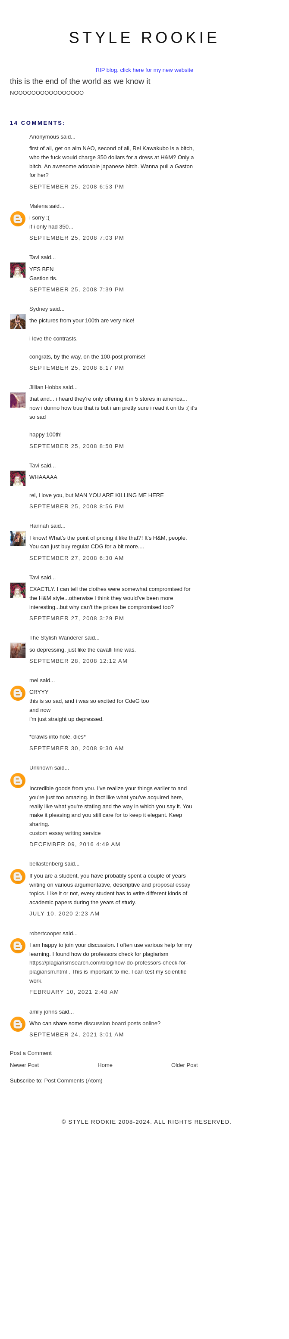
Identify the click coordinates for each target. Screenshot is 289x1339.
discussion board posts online (120, 1023)
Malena (38, 206)
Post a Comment (31, 1053)
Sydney (38, 309)
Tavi (34, 257)
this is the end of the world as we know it (80, 81)
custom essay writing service (65, 833)
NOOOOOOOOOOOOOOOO (47, 93)
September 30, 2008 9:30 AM (76, 748)
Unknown (41, 767)
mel (33, 680)
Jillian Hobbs (45, 387)
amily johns (43, 1011)
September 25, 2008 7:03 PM (76, 238)
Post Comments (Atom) (73, 1080)
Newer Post (24, 1065)
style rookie (144, 37)
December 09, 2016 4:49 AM (75, 844)
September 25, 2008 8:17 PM (76, 368)
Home (105, 1065)
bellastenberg (46, 863)
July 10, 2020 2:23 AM (64, 913)
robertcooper (45, 933)
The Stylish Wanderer (56, 637)
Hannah (39, 526)
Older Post (184, 1065)
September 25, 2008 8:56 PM (76, 506)
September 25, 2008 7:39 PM (76, 289)
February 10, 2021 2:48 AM (74, 992)
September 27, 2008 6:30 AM (76, 558)
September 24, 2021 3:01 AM (76, 1034)
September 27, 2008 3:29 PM (76, 618)
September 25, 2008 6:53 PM (76, 186)
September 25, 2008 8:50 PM (76, 446)
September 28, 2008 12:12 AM (78, 661)
